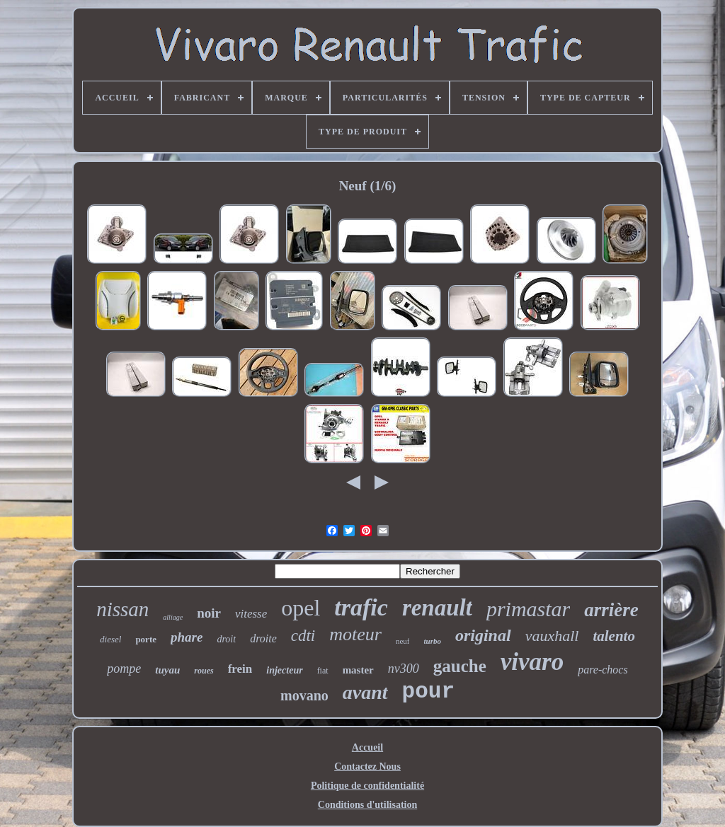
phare (186, 637)
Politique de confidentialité (367, 785)
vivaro (532, 662)
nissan (122, 609)
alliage (173, 617)
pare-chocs (603, 670)
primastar (528, 608)
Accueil (367, 747)
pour (428, 691)
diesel (110, 639)
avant (365, 692)
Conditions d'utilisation (367, 804)
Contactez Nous (367, 766)
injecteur (284, 670)
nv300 (403, 668)
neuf (403, 641)
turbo (431, 641)
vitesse (251, 613)
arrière (611, 609)
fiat (323, 671)
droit (226, 639)
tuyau (167, 670)
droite (263, 638)
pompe (124, 668)
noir (209, 613)
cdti (303, 635)
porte (145, 639)
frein (240, 669)
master (358, 670)
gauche (459, 666)
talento (614, 636)
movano (304, 695)
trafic (361, 607)
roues (203, 671)
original (483, 635)
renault (437, 607)
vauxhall (552, 635)
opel (300, 607)
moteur (355, 634)
